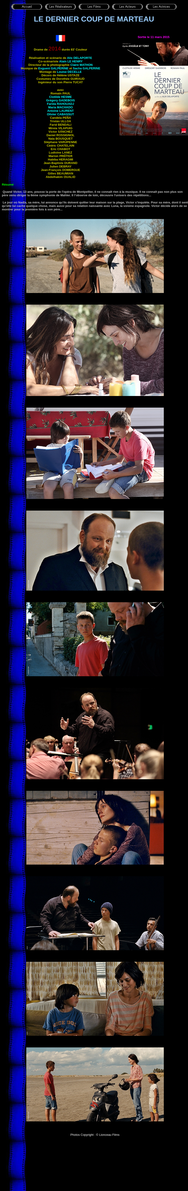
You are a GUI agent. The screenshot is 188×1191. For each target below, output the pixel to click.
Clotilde (60, 97)
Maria (60, 107)
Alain (71, 61)
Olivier (60, 114)
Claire (81, 65)
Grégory (60, 100)
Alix (79, 58)
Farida (60, 104)
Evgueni (53, 68)
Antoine (60, 111)
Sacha (86, 68)
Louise (69, 72)
